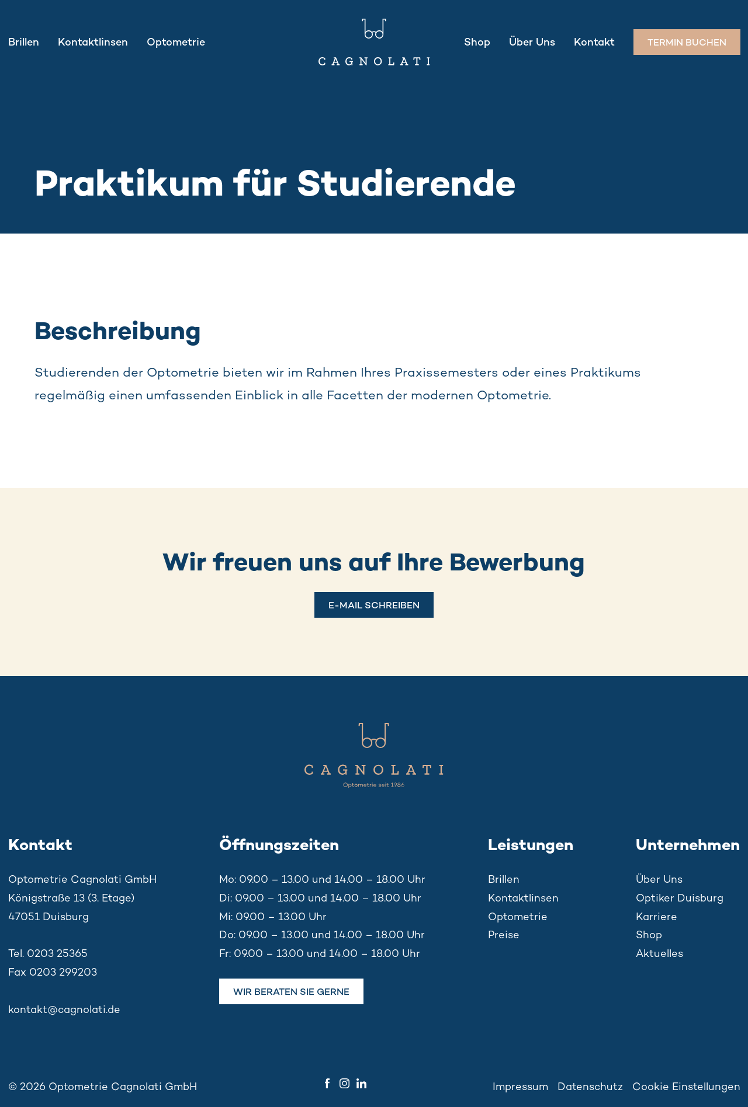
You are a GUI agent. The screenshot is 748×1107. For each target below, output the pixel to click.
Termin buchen (686, 42)
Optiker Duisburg (679, 897)
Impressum (520, 1086)
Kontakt (594, 41)
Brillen (23, 41)
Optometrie (176, 41)
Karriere (656, 916)
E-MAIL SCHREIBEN (374, 604)
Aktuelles (659, 953)
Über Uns (532, 41)
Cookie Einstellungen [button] (686, 1086)
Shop (477, 41)
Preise (504, 934)
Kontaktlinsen (93, 41)
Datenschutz (590, 1086)
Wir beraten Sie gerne (291, 991)
